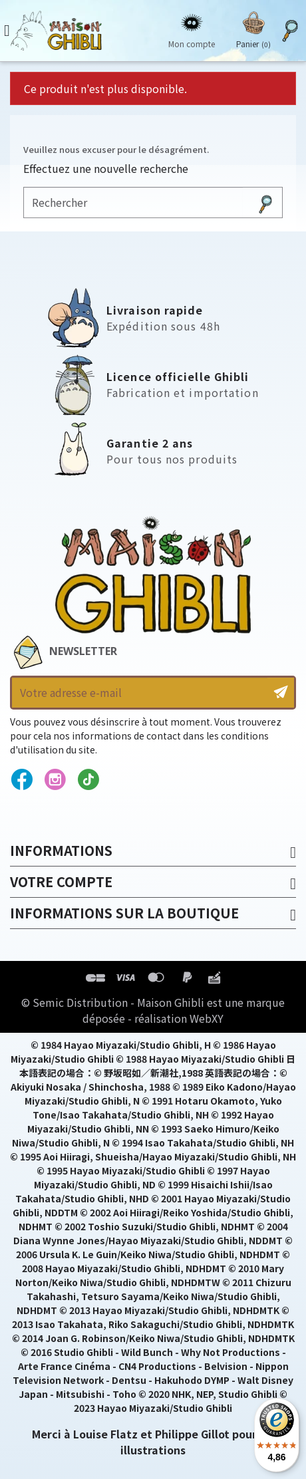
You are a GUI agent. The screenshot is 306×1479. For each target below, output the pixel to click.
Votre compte (61, 881)
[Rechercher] (133, 202)
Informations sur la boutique (124, 912)
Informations (61, 850)
